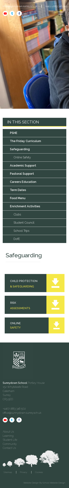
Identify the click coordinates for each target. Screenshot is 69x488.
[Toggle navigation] (60, 13)
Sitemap (8, 472)
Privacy (23, 472)
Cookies (39, 472)
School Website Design (53, 482)
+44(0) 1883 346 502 (56, 6)
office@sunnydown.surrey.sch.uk (19, 6)
